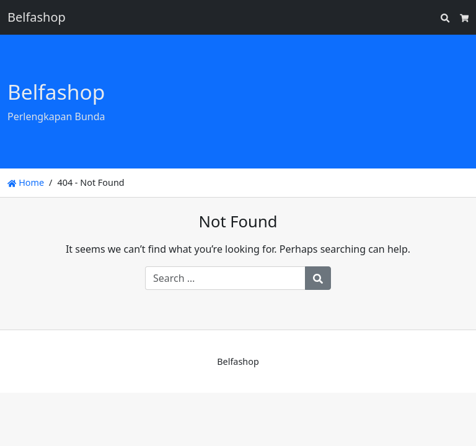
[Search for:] (225, 278)
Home (25, 182)
